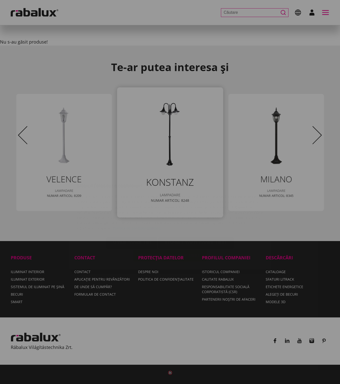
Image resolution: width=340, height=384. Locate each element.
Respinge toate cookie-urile (196, 213)
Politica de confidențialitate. (137, 198)
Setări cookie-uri (132, 213)
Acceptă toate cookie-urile (170, 226)
